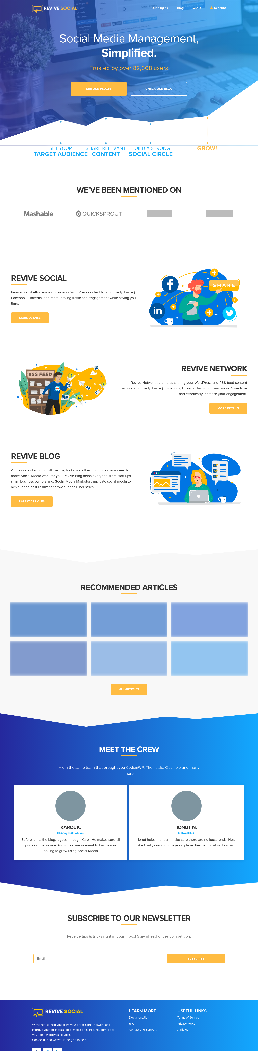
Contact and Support (142, 1027)
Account (218, 8)
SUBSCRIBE (196, 956)
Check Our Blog (156, 88)
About (196, 8)
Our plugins (159, 8)
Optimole (179, 764)
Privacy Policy (186, 1021)
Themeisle (160, 764)
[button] (30, 315)
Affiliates (182, 1027)
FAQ (131, 1021)
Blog (180, 8)
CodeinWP (139, 764)
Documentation (139, 1015)
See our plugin (101, 88)
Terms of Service (188, 1015)
